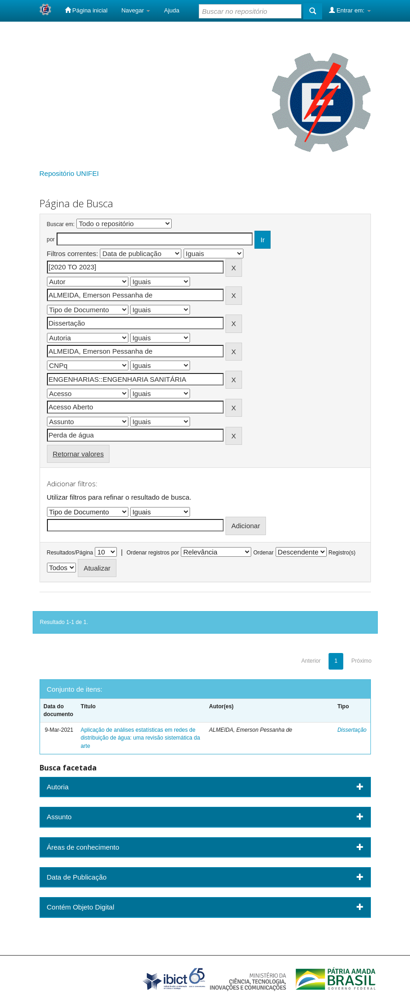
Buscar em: (61, 224)
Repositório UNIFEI (69, 173)
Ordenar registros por (153, 552)
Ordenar (263, 552)
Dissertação (351, 730)
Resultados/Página (70, 552)
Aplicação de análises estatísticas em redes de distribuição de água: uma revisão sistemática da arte (140, 738)
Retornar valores (78, 454)
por (51, 239)
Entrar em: (350, 10)
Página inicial (86, 10)
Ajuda (171, 10)
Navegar (135, 10)
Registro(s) (342, 552)
